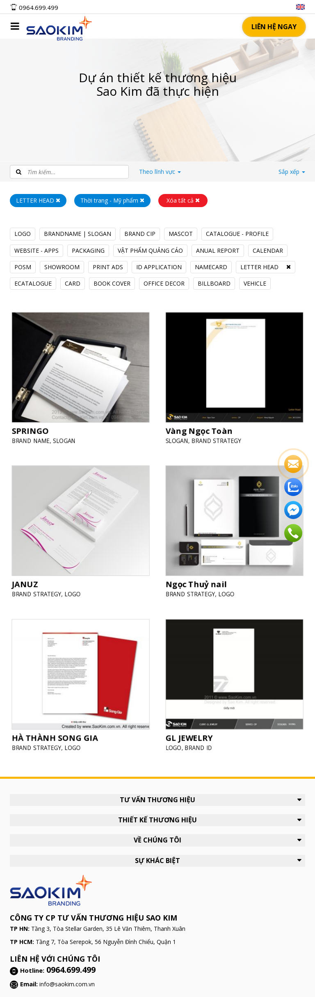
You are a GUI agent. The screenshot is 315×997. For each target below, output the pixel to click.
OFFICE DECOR (164, 283)
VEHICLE (255, 283)
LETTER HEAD (259, 267)
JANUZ (29, 581)
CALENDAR (268, 250)
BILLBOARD (214, 283)
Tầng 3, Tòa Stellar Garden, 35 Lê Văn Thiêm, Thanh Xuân (108, 928)
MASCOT (181, 234)
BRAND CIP (139, 234)
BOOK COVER (112, 283)
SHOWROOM (62, 267)
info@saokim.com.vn (67, 984)
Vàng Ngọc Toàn (202, 427)
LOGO (22, 234)
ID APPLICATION (159, 267)
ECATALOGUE (33, 283)
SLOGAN (65, 436)
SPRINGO (34, 427)
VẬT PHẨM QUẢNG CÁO (150, 250)
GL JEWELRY (193, 734)
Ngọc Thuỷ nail (199, 581)
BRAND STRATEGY (218, 436)
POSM (22, 267)
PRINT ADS (108, 267)
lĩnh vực (160, 171)
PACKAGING (88, 250)
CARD (72, 283)
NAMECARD (211, 267)
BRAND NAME (34, 436)
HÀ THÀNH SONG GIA (56, 734)
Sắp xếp (291, 171)
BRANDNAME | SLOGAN (77, 234)
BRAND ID (201, 742)
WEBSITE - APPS (36, 250)
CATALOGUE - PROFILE (237, 234)
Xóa (183, 200)
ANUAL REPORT (218, 250)
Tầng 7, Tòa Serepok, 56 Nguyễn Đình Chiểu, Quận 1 (106, 942)
